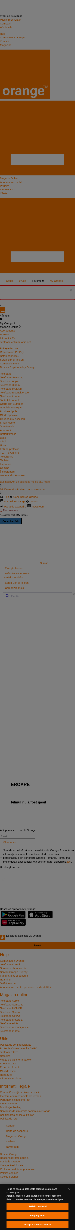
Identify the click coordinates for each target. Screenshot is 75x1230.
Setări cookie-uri (37, 1206)
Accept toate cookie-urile (37, 1224)
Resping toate (37, 1215)
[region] (37, 1207)
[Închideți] (69, 1189)
